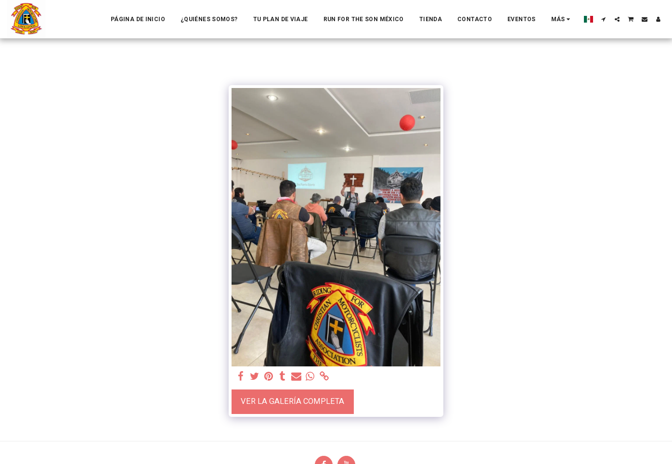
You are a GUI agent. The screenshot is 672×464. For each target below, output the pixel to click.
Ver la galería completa (292, 401)
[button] (603, 19)
